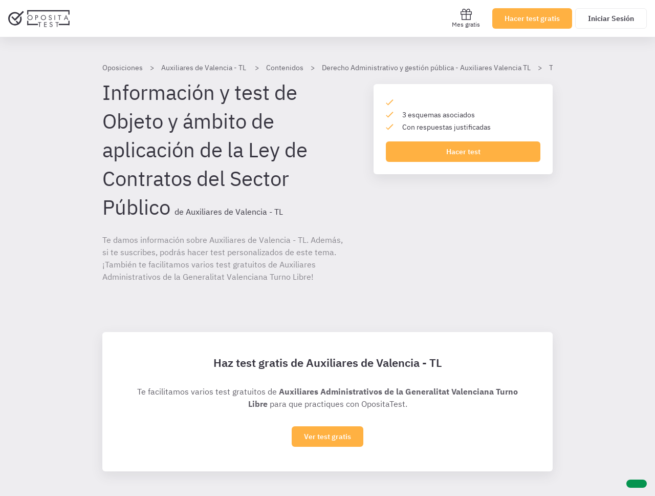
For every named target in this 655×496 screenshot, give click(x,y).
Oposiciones (122, 67)
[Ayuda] (636, 484)
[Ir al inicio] (39, 18)
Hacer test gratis (532, 18)
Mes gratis (466, 18)
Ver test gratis (327, 436)
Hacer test (463, 151)
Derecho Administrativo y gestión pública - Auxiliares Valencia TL (426, 67)
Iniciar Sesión (611, 18)
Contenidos (284, 67)
